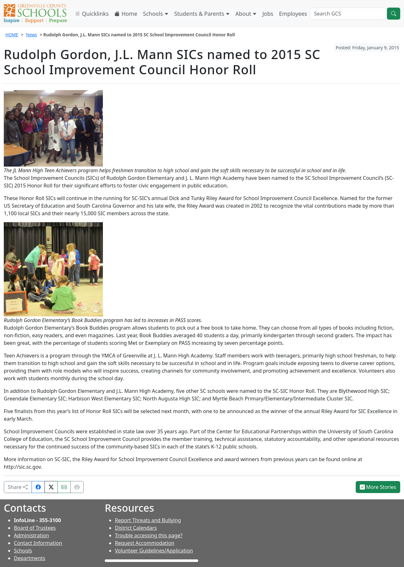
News (31, 35)
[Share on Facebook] (38, 487)
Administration (31, 535)
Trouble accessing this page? (148, 535)
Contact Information (38, 543)
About (246, 13)
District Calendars (136, 527)
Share (18, 487)
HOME (11, 35)
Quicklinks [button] (92, 13)
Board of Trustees (35, 527)
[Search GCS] (348, 14)
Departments (29, 558)
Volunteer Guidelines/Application (154, 550)
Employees (293, 13)
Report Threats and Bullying (148, 520)
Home (125, 13)
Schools (156, 13)
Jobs (267, 13)
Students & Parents (202, 13)
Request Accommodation (144, 543)
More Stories (378, 487)
